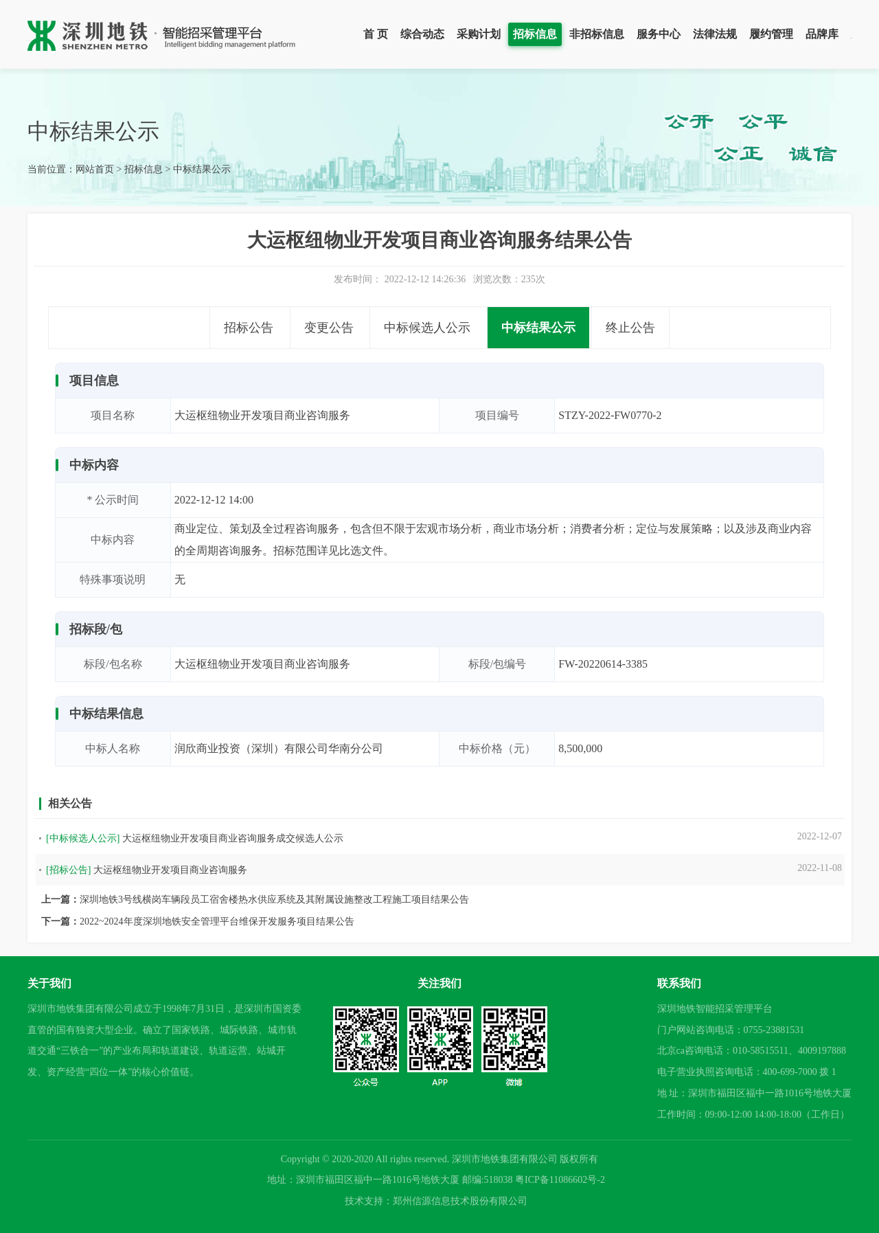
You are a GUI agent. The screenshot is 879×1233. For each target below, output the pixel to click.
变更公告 (329, 328)
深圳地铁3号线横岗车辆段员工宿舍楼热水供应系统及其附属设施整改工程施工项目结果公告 (274, 899)
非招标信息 (596, 34)
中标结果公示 (202, 169)
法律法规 (715, 34)
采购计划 (479, 34)
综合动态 (422, 34)
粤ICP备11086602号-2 (560, 1180)
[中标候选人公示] (82, 838)
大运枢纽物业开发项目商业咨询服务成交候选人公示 (232, 838)
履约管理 (771, 34)
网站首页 (95, 169)
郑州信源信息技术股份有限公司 (460, 1201)
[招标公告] (68, 870)
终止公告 (630, 328)
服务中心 (659, 34)
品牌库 (822, 34)
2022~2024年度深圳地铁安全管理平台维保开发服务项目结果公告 (217, 921)
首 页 (375, 34)
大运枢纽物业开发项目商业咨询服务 (170, 870)
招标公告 (248, 328)
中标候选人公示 (427, 328)
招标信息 (535, 34)
